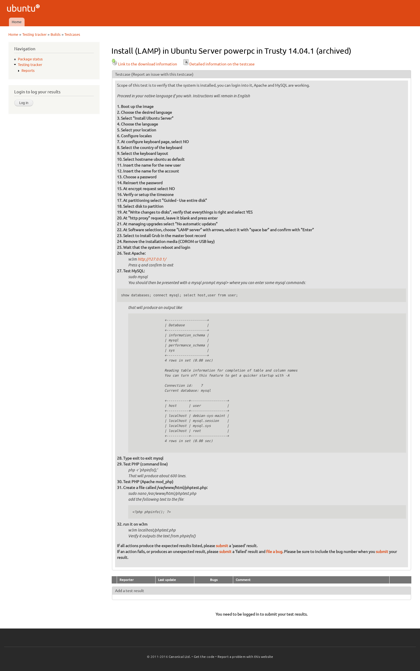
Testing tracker (34, 34)
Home (17, 22)
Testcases (72, 34)
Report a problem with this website (245, 656)
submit (222, 546)
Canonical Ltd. (180, 656)
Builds (56, 34)
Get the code (204, 656)
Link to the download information (144, 64)
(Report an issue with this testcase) (162, 74)
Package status (30, 59)
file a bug (274, 551)
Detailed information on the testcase (219, 64)
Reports (28, 70)
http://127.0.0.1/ (152, 259)
